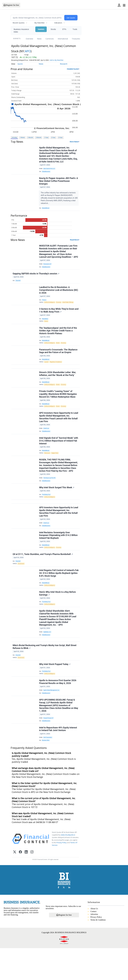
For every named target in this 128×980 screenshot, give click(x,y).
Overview (29, 39)
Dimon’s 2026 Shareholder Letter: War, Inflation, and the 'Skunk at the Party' (57, 383)
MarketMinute (46, 209)
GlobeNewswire (47, 172)
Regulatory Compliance (57, 370)
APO (28, 51)
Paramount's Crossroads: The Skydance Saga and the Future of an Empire (58, 359)
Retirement (48, 467)
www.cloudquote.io (68, 866)
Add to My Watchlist (56, 60)
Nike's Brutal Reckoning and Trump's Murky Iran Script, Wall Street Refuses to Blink (45, 672)
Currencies (49, 39)
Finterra (45, 304)
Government (21, 584)
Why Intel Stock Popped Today (55, 691)
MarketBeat (46, 324)
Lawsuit (47, 370)
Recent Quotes (19, 23)
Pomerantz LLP (48, 266)
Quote (20, 64)
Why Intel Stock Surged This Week (56, 503)
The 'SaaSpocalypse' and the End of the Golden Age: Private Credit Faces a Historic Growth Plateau (58, 338)
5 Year (60, 137)
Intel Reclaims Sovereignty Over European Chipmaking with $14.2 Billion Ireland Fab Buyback (58, 555)
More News (74, 142)
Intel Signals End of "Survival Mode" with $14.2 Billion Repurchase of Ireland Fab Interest (58, 454)
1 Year (46, 137)
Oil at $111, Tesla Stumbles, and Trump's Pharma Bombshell (43, 574)
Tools (75, 29)
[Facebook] (20, 884)
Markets (41, 29)
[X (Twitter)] (14, 884)
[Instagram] (31, 884)
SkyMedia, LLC (47, 656)
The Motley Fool (47, 511)
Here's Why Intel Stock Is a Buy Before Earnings (57, 616)
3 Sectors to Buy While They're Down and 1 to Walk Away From (57, 316)
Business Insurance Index (21, 30)
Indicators (58, 23)
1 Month (30, 137)
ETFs (64, 29)
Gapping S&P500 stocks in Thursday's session (36, 277)
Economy (59, 307)
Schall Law (46, 441)
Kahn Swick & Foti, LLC (50, 169)
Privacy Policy (62, 874)
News (39, 39)
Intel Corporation (48, 768)
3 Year (53, 137)
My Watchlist (39, 23)
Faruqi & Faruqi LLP (49, 747)
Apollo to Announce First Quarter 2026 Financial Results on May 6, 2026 (58, 710)
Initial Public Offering (69, 307)
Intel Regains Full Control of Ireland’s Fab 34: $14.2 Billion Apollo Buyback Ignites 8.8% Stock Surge (57, 595)
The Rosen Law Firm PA (50, 493)
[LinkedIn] (26, 884)
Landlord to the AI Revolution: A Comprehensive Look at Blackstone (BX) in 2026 (58, 295)
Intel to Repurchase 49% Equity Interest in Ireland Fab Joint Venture (58, 759)
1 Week (22, 137)
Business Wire (46, 771)
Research (63, 64)
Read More (74, 242)
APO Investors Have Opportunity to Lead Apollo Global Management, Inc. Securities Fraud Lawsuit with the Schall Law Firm (58, 429)
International (63, 39)
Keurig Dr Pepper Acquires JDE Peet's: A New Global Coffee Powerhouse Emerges (58, 182)
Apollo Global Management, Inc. (52, 718)
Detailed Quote (72, 69)
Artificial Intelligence (50, 307)
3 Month (38, 137)
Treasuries (76, 39)
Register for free (11, 5)
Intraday (14, 137)
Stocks (53, 29)
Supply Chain (55, 467)
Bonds (59, 350)
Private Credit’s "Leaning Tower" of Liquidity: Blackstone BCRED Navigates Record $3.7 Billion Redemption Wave (58, 405)
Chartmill (18, 284)
